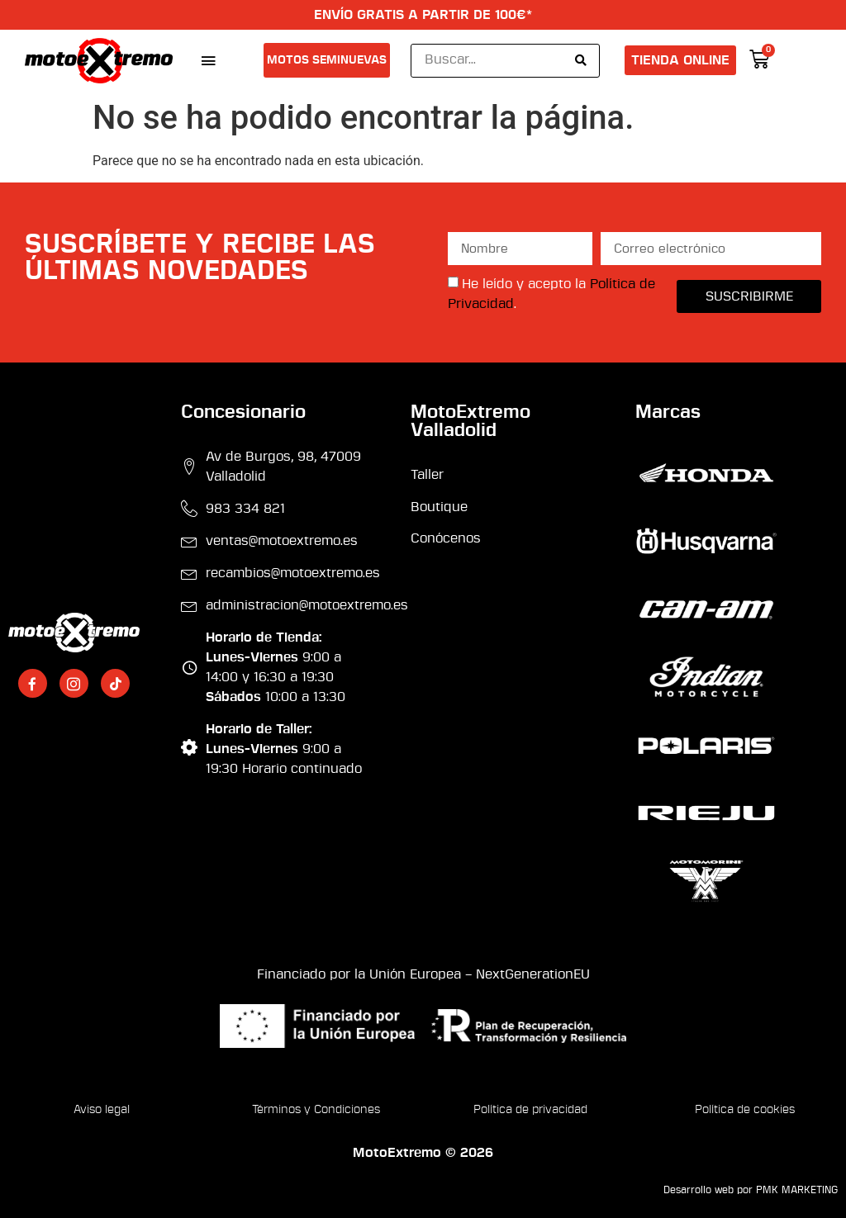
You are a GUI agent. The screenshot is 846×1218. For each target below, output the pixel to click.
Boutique (439, 507)
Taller (427, 474)
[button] (207, 60)
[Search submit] (581, 60)
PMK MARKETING (797, 1190)
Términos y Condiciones (316, 1110)
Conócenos (446, 538)
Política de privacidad (530, 1110)
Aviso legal (102, 1110)
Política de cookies (745, 1110)
